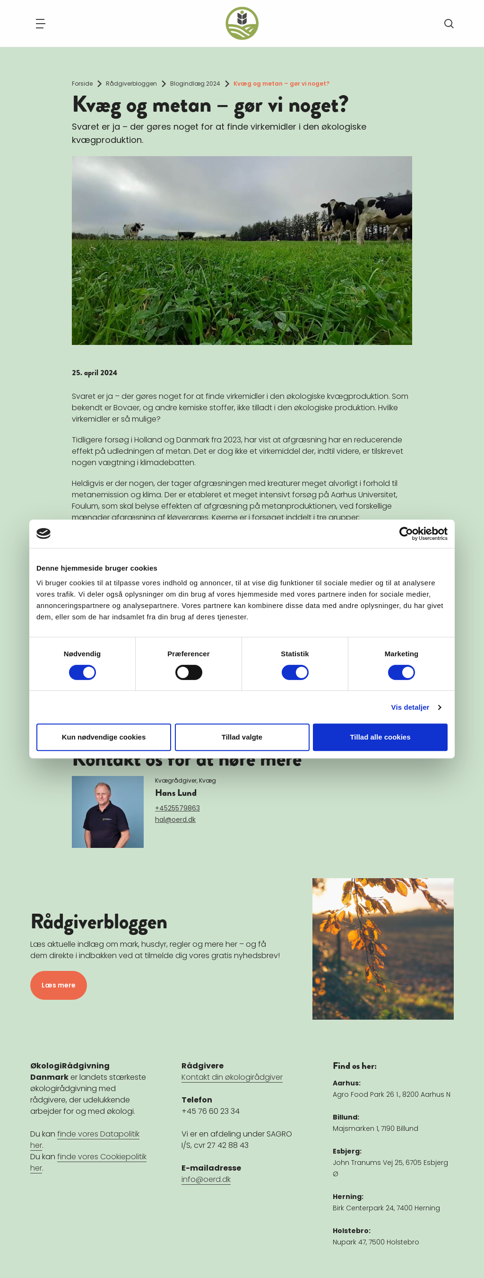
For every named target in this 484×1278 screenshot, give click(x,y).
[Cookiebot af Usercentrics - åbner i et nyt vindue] (406, 534)
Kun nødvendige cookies (104, 737)
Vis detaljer (410, 707)
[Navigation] (40, 23)
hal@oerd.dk (175, 819)
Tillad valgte (242, 737)
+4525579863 (177, 808)
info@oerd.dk (206, 1179)
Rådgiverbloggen (131, 83)
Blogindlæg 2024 (195, 83)
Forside (82, 83)
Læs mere (59, 985)
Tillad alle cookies (380, 737)
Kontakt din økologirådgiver (232, 1077)
